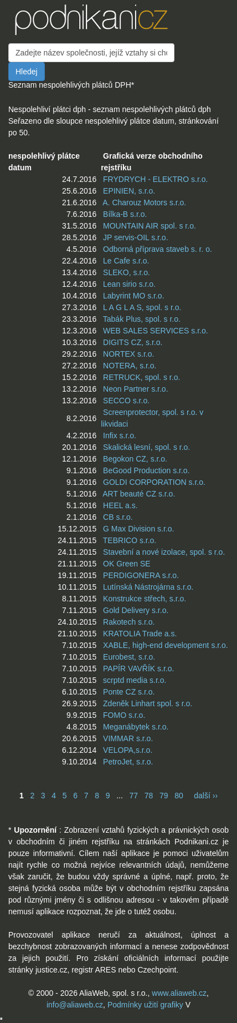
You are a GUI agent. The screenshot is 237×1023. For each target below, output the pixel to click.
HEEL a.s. (120, 505)
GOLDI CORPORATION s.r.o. (154, 482)
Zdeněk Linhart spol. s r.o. (147, 703)
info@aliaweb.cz (75, 1004)
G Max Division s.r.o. (138, 528)
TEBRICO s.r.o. (129, 540)
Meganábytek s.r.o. (135, 726)
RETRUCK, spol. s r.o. (141, 377)
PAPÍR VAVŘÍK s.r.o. (138, 668)
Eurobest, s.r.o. (129, 656)
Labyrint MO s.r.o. (133, 295)
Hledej (27, 71)
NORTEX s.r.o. (128, 354)
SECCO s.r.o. (126, 400)
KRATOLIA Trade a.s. (140, 633)
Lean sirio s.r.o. (129, 284)
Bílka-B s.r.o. (125, 214)
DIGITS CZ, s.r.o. (132, 342)
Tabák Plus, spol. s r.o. (142, 319)
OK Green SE (127, 563)
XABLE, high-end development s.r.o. (165, 645)
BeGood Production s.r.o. (146, 470)
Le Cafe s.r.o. (126, 260)
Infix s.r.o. (119, 435)
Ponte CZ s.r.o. (128, 691)
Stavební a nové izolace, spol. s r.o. (164, 552)
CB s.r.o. (118, 517)
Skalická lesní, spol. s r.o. (146, 447)
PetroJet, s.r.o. (128, 761)
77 (133, 795)
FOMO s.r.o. (124, 715)
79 (163, 795)
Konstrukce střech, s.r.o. (144, 598)
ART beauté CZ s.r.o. (138, 493)
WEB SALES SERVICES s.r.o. (155, 330)
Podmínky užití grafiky (145, 1004)
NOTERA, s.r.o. (129, 365)
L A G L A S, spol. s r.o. (142, 307)
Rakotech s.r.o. (128, 621)
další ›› (206, 795)
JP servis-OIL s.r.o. (135, 237)
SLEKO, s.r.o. (126, 272)
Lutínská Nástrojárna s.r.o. (148, 587)
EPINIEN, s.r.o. (129, 190)
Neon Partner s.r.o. (135, 388)
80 (178, 795)
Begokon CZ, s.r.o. (135, 458)
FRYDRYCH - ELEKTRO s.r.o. (155, 179)
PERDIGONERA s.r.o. (141, 575)
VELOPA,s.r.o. (127, 750)
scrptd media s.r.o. (134, 680)
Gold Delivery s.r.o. (135, 610)
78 (149, 795)
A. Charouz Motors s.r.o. (144, 202)
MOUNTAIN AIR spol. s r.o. (149, 225)
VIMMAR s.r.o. (128, 738)
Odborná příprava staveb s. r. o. (157, 249)
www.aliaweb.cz (179, 993)
